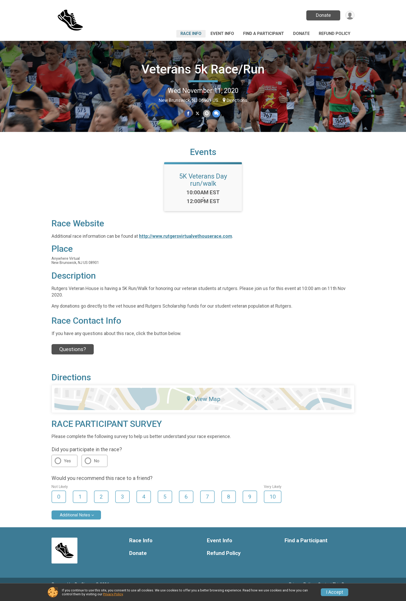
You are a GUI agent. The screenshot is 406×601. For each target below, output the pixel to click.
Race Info (190, 33)
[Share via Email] (206, 113)
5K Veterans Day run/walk (203, 187)
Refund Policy (334, 33)
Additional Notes (75, 522)
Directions (237, 100)
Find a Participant (263, 33)
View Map (203, 406)
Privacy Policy (113, 594)
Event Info (222, 33)
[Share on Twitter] (197, 113)
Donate (322, 15)
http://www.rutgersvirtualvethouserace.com (185, 243)
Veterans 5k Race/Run (203, 69)
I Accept (334, 592)
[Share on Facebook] (188, 113)
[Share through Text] (216, 113)
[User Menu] (349, 15)
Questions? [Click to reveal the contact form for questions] (72, 356)
